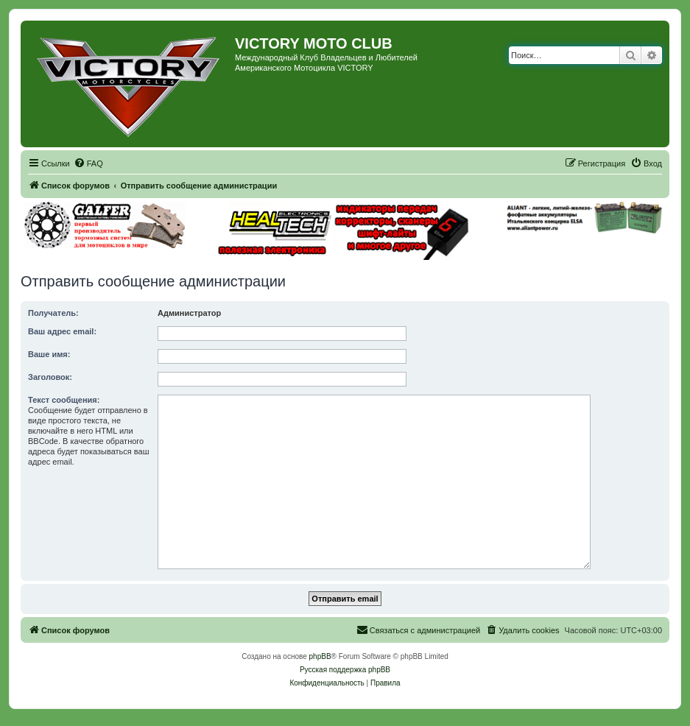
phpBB (320, 656)
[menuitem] (88, 163)
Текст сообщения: (63, 399)
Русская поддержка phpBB (345, 670)
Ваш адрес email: (62, 331)
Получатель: (53, 313)
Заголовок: (50, 377)
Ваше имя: (49, 354)
